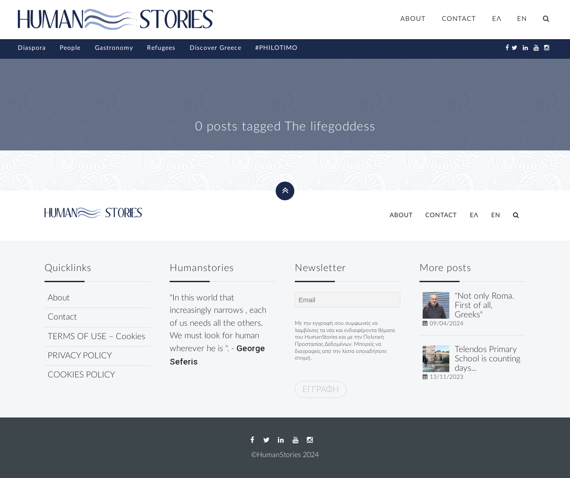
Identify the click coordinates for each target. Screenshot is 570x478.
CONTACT (459, 19)
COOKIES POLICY (81, 375)
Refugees (161, 48)
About (59, 298)
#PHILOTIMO (276, 48)
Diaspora (32, 48)
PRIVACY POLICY (80, 356)
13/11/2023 (447, 377)
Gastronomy (114, 48)
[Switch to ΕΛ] (496, 20)
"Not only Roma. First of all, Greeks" (484, 305)
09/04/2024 (447, 323)
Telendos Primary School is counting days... (488, 359)
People (70, 48)
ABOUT (413, 19)
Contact (62, 317)
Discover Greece (215, 48)
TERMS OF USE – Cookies (96, 336)
